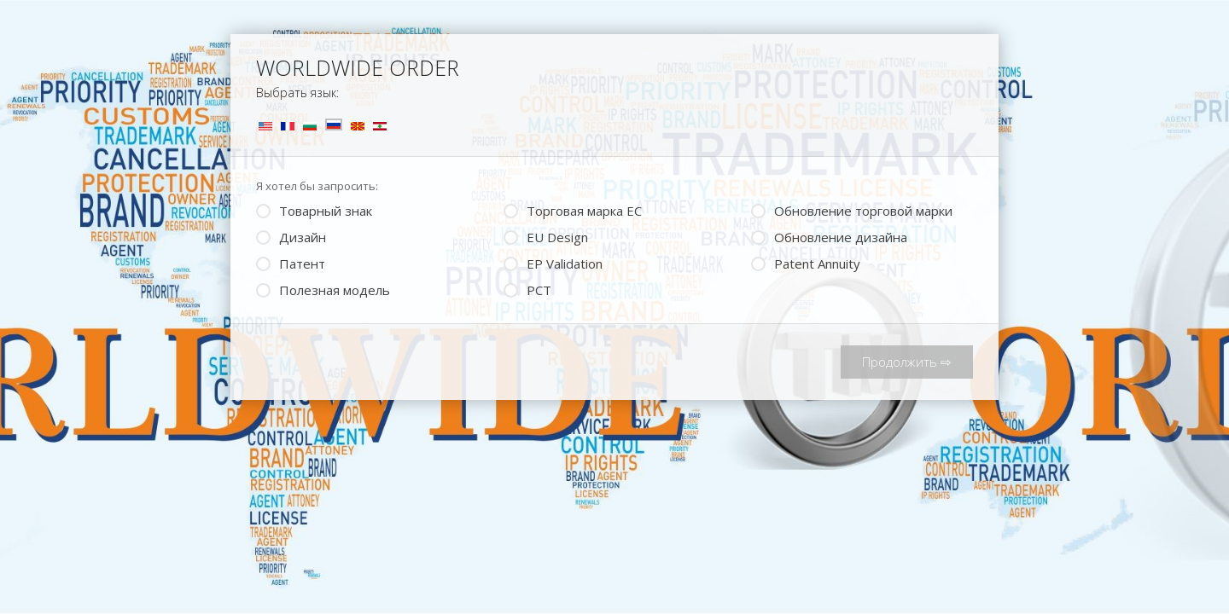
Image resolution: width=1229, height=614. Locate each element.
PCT (527, 288)
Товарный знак (314, 209)
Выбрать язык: (297, 92)
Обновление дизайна (829, 236)
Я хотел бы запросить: (317, 186)
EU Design (546, 236)
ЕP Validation (553, 262)
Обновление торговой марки (851, 209)
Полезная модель (323, 288)
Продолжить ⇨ (907, 361)
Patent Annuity (805, 262)
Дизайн (291, 236)
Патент (290, 262)
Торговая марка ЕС (573, 209)
